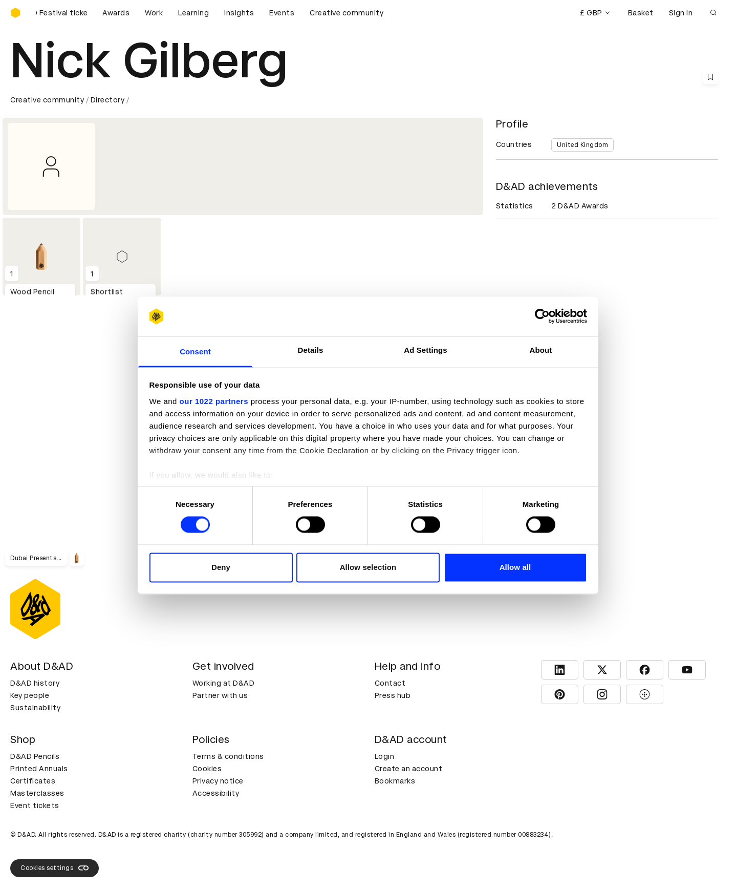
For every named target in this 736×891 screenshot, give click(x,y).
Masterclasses (37, 793)
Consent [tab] (195, 351)
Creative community (346, 13)
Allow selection (368, 567)
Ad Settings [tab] (425, 350)
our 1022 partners (214, 401)
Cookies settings (54, 868)
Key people (29, 695)
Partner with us (220, 695)
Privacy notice (218, 781)
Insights (239, 13)
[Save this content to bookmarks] (710, 76)
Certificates (32, 781)
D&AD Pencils (34, 756)
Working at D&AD (223, 683)
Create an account (409, 769)
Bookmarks (395, 781)
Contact (390, 683)
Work (154, 13)
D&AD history (34, 683)
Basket (641, 13)
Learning (193, 13)
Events (281, 13)
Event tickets (34, 805)
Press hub (393, 695)
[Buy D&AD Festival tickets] (61, 13)
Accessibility (216, 793)
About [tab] (541, 350)
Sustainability (35, 708)
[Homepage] (15, 13)
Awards (115, 13)
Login (385, 756)
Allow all (515, 567)
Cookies (207, 769)
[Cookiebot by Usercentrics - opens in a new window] (542, 316)
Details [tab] (310, 350)
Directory (108, 100)
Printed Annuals (39, 769)
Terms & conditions (228, 756)
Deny (220, 567)
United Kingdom (582, 144)
